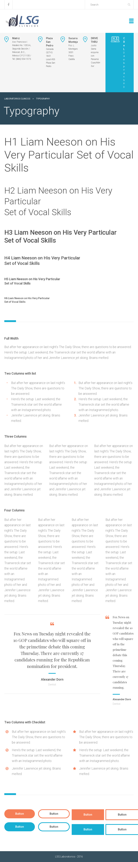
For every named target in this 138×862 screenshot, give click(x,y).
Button (19, 813)
